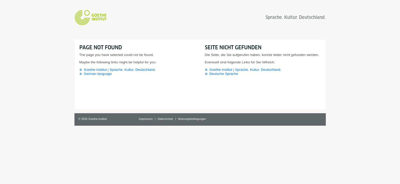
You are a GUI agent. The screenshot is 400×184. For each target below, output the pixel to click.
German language (98, 74)
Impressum (146, 118)
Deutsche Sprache (223, 74)
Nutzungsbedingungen (192, 118)
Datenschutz (165, 118)
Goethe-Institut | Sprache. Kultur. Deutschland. (120, 70)
